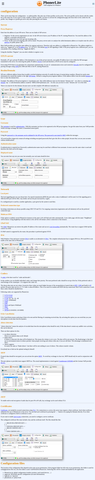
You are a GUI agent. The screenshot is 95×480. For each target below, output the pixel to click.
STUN (39, 61)
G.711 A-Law (8, 295)
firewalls (76, 65)
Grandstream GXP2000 (66, 361)
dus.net (3, 363)
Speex (6, 305)
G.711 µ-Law (8, 297)
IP (90, 285)
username (6, 126)
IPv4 (47, 239)
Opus (6, 307)
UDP (16, 66)
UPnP (5, 227)
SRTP (40, 356)
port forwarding (55, 227)
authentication (20, 126)
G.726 (6, 298)
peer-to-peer (17, 416)
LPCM (6, 310)
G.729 (6, 308)
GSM (6, 302)
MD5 (64, 135)
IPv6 (26, 239)
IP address (22, 47)
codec (4, 277)
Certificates (4, 410)
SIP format (32, 76)
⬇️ (93, 4)
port (46, 47)
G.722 (6, 300)
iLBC (6, 303)
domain (88, 76)
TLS (34, 410)
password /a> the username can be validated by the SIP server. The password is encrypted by (35, 135)
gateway (7, 42)
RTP (76, 285)
